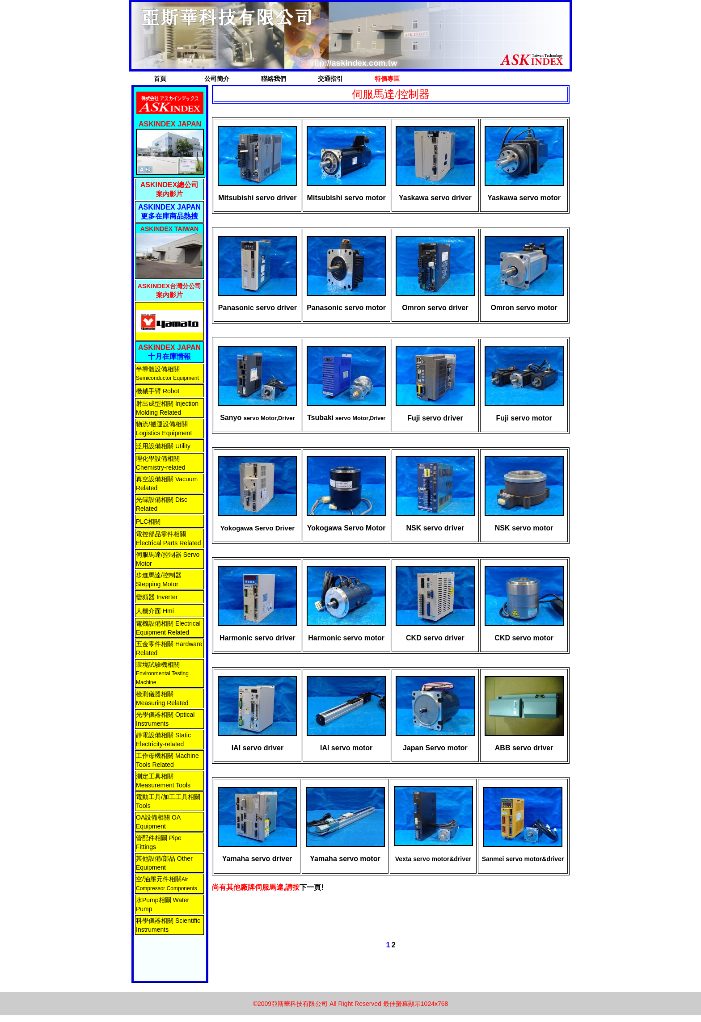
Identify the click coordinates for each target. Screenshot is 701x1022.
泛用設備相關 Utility (163, 446)
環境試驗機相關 (158, 664)
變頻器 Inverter (156, 597)
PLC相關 (148, 521)
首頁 (160, 78)
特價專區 (387, 78)
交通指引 (330, 78)
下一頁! (311, 887)
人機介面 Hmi (155, 610)
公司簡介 (216, 78)
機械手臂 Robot (157, 391)
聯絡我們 (273, 78)
